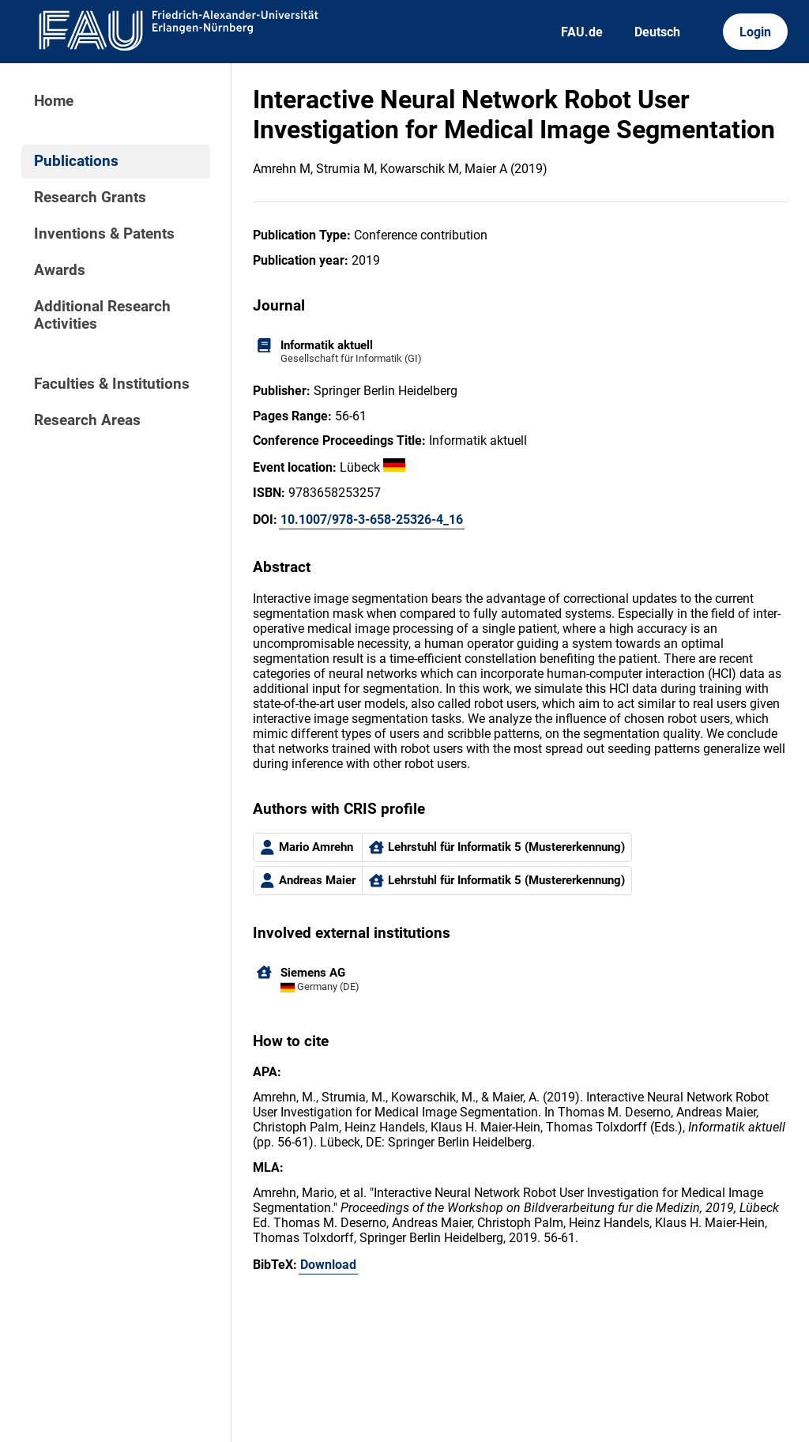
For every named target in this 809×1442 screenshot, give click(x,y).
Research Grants (90, 197)
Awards (59, 270)
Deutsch (657, 32)
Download (328, 1264)
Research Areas (87, 420)
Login (755, 32)
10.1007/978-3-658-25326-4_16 (371, 519)
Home (53, 101)
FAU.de (582, 32)
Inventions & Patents (104, 234)
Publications (76, 161)
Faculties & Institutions (112, 384)
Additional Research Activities (102, 315)
